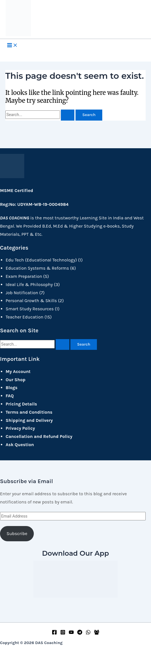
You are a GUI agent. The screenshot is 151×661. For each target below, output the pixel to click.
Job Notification (22, 292)
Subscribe (16, 533)
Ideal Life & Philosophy (29, 284)
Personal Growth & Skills (31, 300)
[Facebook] (54, 633)
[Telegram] (79, 633)
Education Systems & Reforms (37, 268)
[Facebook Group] (96, 633)
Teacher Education (24, 317)
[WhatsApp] (88, 633)
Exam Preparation (24, 276)
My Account (18, 371)
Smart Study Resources (30, 308)
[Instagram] (62, 633)
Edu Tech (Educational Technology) (41, 260)
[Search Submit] (67, 115)
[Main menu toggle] (12, 46)
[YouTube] (71, 633)
